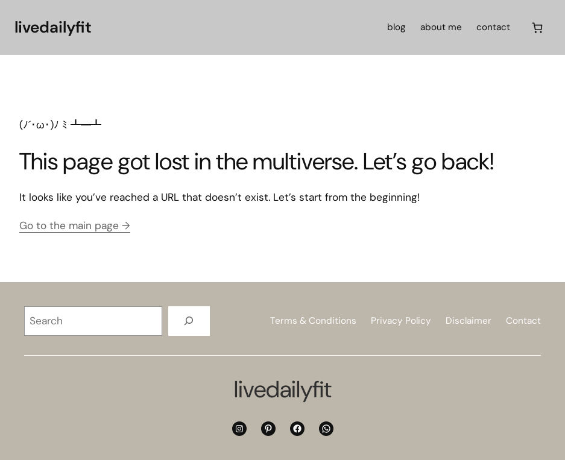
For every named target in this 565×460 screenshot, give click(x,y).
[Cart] (538, 27)
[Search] (189, 320)
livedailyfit (53, 27)
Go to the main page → (74, 225)
